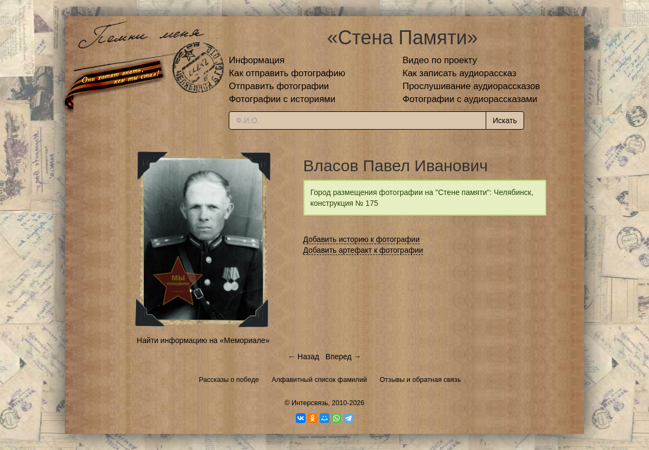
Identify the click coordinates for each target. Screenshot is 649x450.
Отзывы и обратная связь (420, 380)
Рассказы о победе (229, 380)
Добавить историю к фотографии (361, 239)
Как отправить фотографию (287, 73)
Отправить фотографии (279, 86)
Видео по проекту (439, 60)
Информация (256, 60)
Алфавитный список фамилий (319, 380)
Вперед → (343, 356)
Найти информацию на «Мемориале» (203, 340)
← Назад (303, 356)
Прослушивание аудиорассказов (471, 86)
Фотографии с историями (282, 99)
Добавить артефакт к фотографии (363, 250)
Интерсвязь (310, 403)
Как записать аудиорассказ (459, 73)
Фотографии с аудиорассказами (469, 99)
